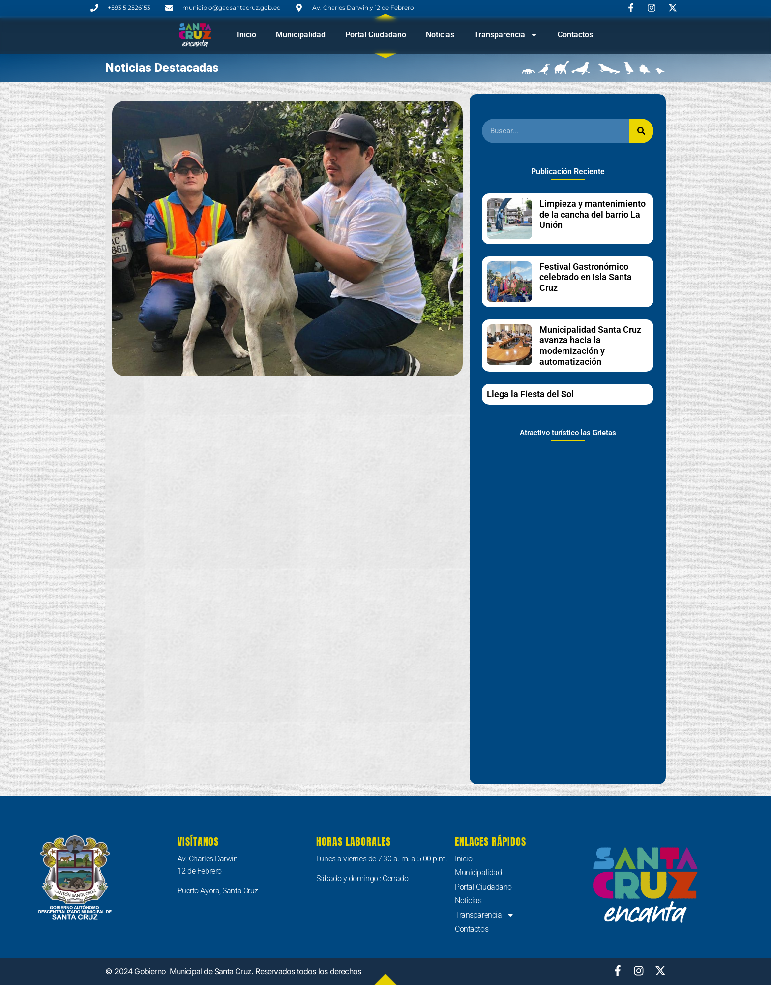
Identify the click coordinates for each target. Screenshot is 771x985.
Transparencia (506, 35)
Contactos (575, 34)
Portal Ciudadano (375, 34)
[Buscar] (641, 131)
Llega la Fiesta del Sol (530, 394)
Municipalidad (301, 34)
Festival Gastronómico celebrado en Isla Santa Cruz (585, 277)
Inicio (246, 34)
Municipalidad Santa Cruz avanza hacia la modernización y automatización (590, 345)
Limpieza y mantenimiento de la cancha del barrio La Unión (592, 214)
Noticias (440, 34)
